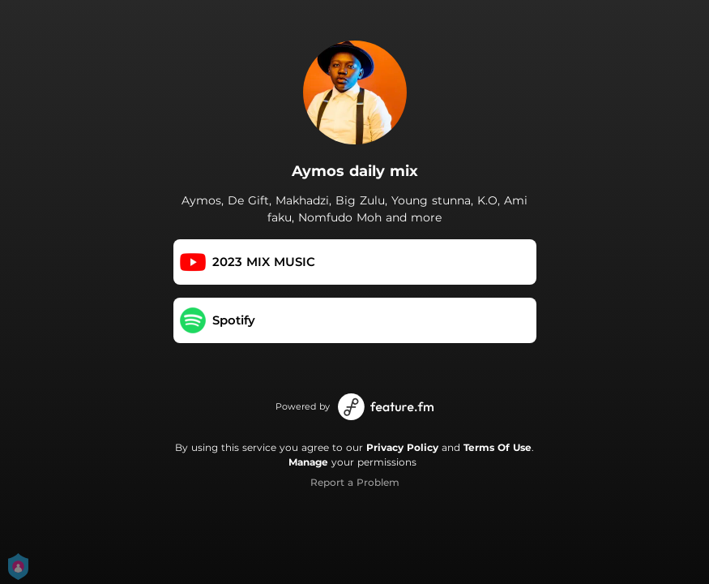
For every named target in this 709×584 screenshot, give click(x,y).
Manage (308, 462)
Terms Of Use (497, 447)
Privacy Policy (402, 447)
